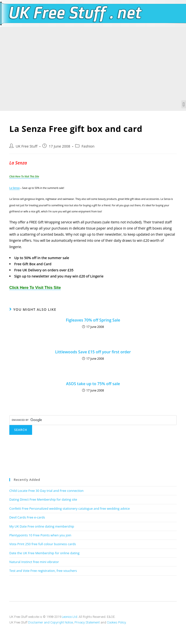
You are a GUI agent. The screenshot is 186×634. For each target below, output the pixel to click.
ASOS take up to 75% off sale (93, 383)
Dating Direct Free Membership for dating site (43, 499)
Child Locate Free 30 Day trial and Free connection (46, 490)
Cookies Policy (116, 622)
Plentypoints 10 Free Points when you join (40, 535)
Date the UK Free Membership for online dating (44, 553)
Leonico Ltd (69, 617)
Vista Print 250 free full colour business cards (42, 544)
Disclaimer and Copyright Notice (50, 622)
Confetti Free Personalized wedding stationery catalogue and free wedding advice (69, 508)
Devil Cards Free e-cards (27, 517)
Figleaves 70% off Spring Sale (93, 320)
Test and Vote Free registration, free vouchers (43, 570)
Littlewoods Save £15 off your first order (93, 352)
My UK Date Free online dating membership (41, 526)
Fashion (88, 146)
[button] (183, 104)
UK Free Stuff (26, 146)
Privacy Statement (87, 622)
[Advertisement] (93, 63)
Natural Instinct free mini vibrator (34, 562)
